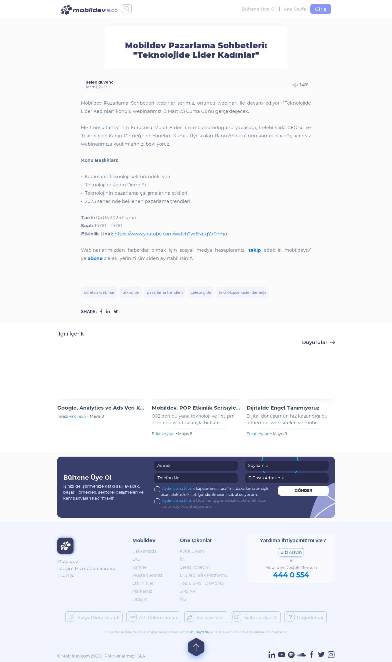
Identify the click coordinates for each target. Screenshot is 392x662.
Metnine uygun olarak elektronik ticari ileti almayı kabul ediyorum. (210, 503)
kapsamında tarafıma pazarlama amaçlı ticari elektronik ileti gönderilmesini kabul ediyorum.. (211, 491)
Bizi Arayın (291, 552)
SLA (141, 656)
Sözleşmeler (205, 617)
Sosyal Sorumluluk (93, 617)
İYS (183, 599)
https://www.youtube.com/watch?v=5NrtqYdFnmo (171, 234)
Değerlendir (305, 617)
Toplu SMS (191, 583)
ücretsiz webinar (99, 292)
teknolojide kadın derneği (242, 292)
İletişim (140, 599)
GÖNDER (303, 490)
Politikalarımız (119, 656)
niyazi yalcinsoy (71, 416)
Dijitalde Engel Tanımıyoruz (283, 408)
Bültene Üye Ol (259, 9)
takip (254, 250)
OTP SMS (214, 583)
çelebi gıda (201, 292)
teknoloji (130, 292)
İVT (183, 559)
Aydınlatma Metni (179, 488)
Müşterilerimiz (147, 575)
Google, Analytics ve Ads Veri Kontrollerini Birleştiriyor (101, 408)
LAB (136, 559)
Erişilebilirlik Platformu (204, 575)
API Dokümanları (152, 617)
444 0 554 (291, 574)
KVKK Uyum (192, 551)
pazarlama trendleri (165, 292)
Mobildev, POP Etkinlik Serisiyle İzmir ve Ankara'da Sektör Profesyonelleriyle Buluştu (196, 408)
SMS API (188, 591)
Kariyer (139, 567)
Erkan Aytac (163, 433)
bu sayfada (200, 632)
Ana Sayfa (295, 9)
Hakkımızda (144, 551)
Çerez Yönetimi (195, 567)
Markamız (142, 591)
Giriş (320, 9)
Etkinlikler (143, 583)
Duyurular (315, 342)
